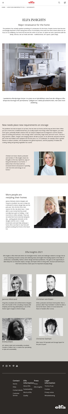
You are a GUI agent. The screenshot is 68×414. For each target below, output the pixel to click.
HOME (3, 7)
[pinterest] (14, 366)
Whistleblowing (50, 395)
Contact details (18, 390)
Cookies (47, 389)
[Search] (59, 3)
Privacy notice (49, 392)
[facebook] (3, 366)
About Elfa (26, 386)
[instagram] (7, 366)
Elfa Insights (38, 387)
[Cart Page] (65, 3)
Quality (25, 395)
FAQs (14, 387)
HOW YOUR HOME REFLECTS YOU (16, 7)
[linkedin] (10, 366)
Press (36, 384)
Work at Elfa (27, 392)
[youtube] (17, 366)
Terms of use (49, 386)
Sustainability (27, 389)
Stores (15, 384)
